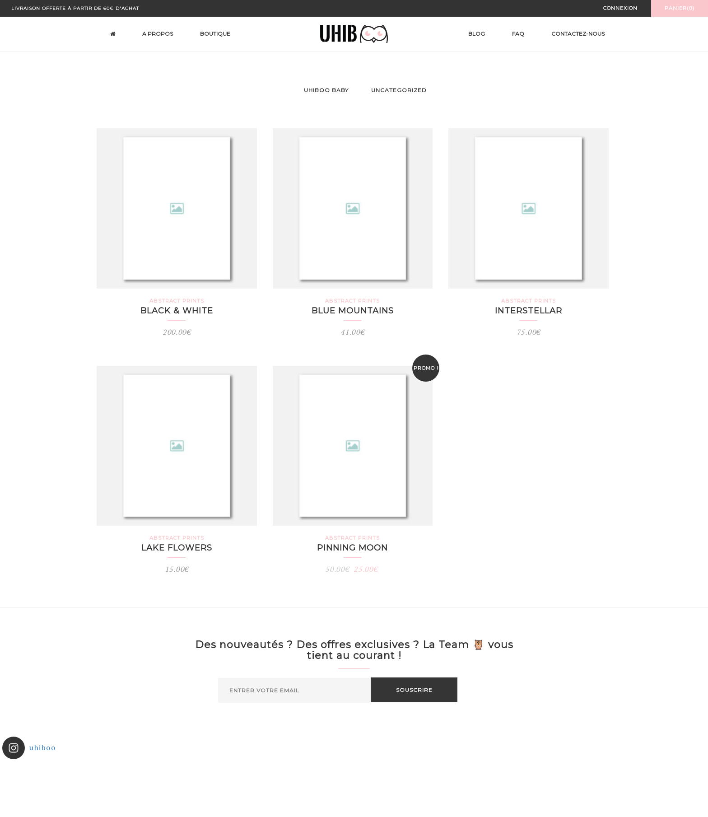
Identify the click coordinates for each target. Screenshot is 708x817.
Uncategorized (399, 90)
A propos (157, 33)
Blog (476, 33)
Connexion (620, 8)
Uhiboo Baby (326, 90)
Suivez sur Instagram (355, 782)
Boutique (215, 33)
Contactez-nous (578, 33)
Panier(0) (679, 8)
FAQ (518, 33)
